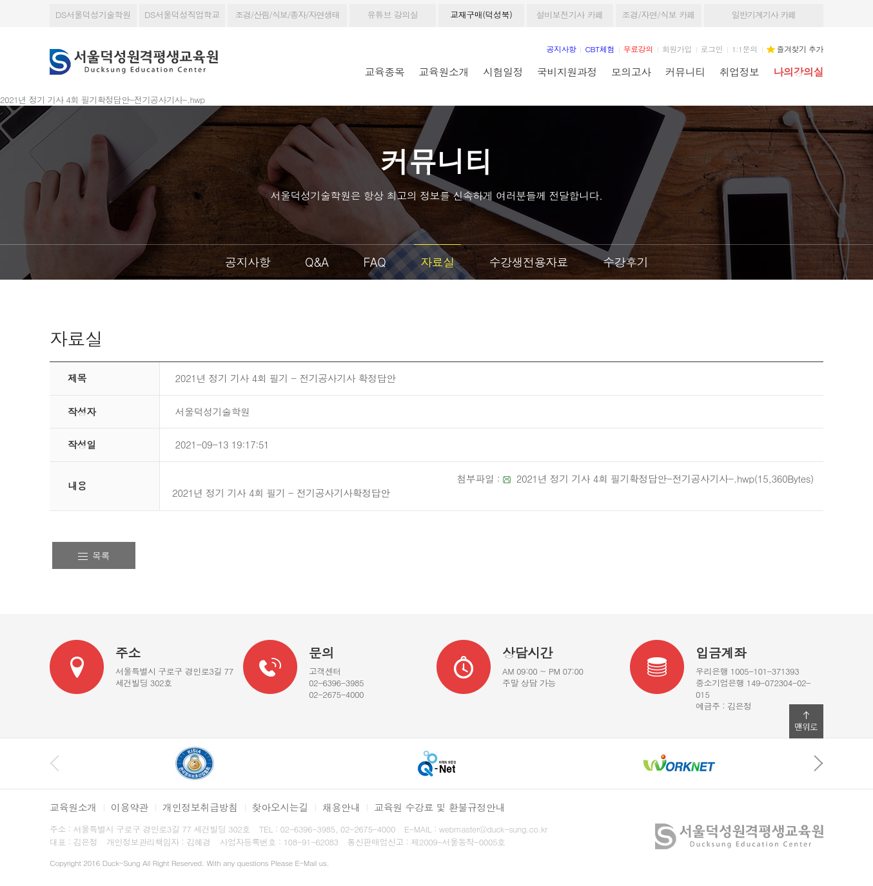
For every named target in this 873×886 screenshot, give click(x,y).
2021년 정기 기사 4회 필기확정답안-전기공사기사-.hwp (635, 478)
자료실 (437, 262)
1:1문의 (745, 48)
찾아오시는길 (280, 807)
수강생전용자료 (529, 262)
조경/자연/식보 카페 (658, 14)
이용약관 (129, 807)
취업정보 (740, 71)
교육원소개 (444, 71)
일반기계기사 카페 (764, 14)
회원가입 (677, 48)
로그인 (712, 48)
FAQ (375, 262)
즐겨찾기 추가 (800, 48)
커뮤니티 (685, 71)
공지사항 (247, 262)
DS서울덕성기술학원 (93, 14)
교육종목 (385, 71)
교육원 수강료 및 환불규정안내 (439, 807)
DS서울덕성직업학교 (182, 14)
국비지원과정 (567, 71)
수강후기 (625, 262)
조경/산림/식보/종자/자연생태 (287, 14)
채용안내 (341, 807)
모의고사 (631, 71)
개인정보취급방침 (200, 807)
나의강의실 (798, 71)
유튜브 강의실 (392, 14)
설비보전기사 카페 (569, 14)
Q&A (317, 262)
